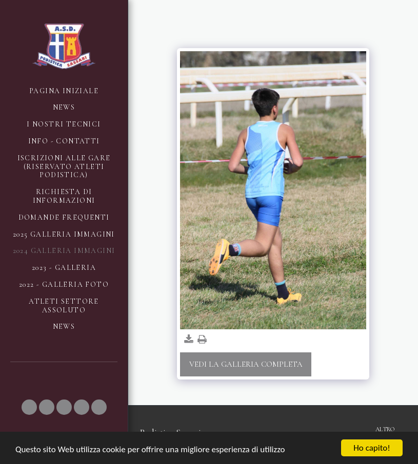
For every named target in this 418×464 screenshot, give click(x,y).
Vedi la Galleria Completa (246, 364)
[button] (29, 407)
